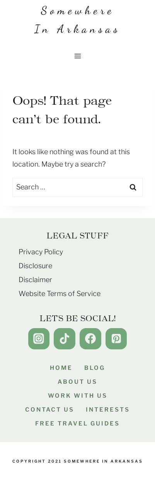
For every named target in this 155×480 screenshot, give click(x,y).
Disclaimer (35, 280)
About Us (77, 381)
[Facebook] (90, 338)
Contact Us (49, 409)
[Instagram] (38, 338)
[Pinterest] (116, 338)
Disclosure (35, 266)
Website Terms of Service (59, 293)
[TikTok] (64, 338)
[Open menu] (77, 56)
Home (61, 367)
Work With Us (77, 395)
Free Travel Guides (77, 423)
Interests (108, 409)
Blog (94, 367)
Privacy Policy (41, 252)
